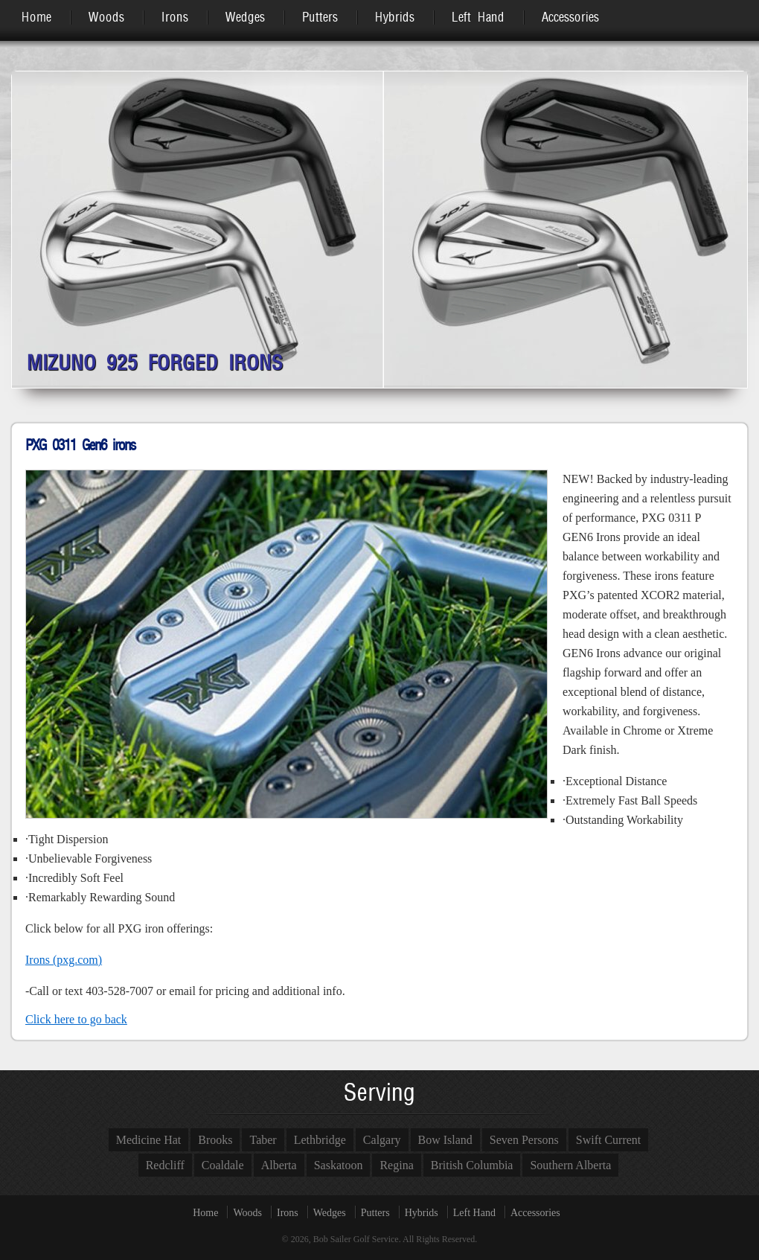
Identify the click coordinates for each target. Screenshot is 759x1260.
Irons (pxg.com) (63, 959)
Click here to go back (76, 1019)
